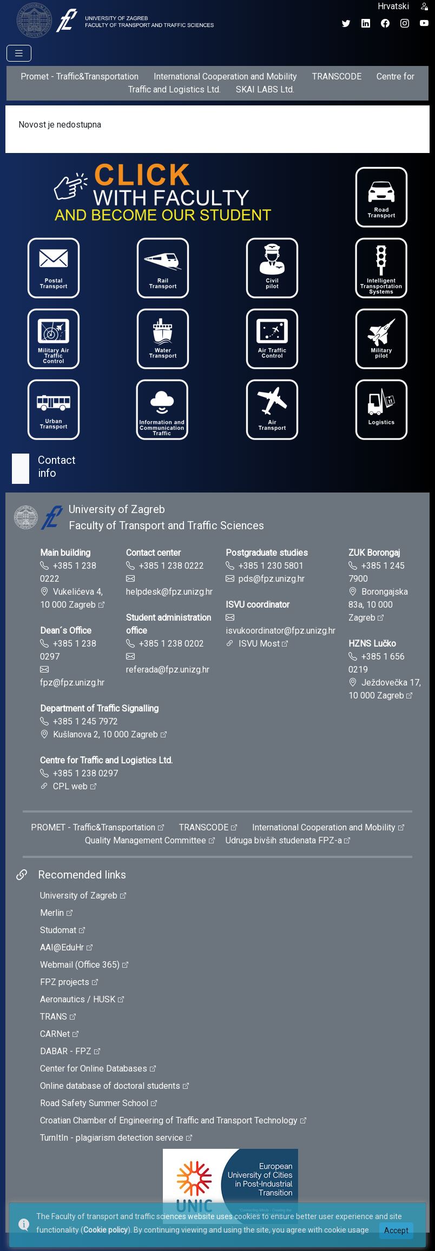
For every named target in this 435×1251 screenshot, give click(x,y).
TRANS (53, 1017)
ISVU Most (259, 643)
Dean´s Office (65, 630)
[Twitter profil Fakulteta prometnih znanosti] (346, 23)
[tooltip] (113, 20)
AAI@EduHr (62, 947)
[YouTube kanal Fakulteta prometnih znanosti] (424, 23)
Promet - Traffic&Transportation (80, 76)
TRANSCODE (336, 76)
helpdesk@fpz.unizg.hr (169, 592)
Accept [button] (396, 1230)
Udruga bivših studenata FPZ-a (284, 840)
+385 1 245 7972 (85, 721)
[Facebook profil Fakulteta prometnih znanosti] (385, 23)
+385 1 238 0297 (85, 773)
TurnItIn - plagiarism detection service (111, 1138)
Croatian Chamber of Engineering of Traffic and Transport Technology (169, 1120)
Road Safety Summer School (94, 1103)
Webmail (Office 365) (80, 965)
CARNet (55, 1034)
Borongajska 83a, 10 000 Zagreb (378, 605)
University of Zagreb (78, 895)
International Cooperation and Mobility (225, 76)
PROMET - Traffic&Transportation (93, 827)
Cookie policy (105, 1230)
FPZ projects (64, 982)
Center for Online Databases (93, 1068)
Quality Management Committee (145, 840)
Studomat (58, 930)
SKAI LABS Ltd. (265, 89)
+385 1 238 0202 (171, 643)
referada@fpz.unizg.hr (167, 669)
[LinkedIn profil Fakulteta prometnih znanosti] (365, 23)
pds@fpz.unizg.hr (272, 579)
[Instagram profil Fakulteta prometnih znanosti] (404, 23)
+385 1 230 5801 (271, 566)
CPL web (70, 786)
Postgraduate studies (267, 553)
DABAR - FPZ (65, 1051)
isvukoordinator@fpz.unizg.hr (280, 630)
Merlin (52, 913)
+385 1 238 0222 (171, 566)
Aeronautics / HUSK (77, 999)
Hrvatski (393, 6)
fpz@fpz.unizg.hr (72, 682)
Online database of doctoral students (110, 1086)
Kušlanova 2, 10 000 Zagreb (105, 734)
